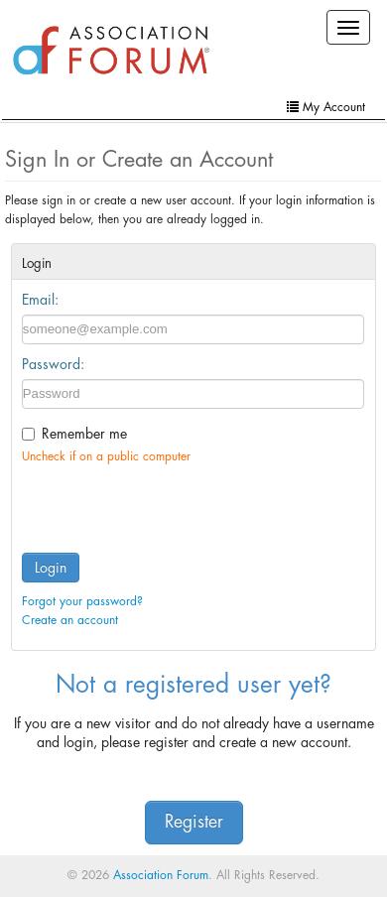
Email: (40, 300)
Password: (53, 364)
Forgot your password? (82, 601)
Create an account (70, 620)
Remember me (84, 434)
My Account (326, 107)
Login (50, 568)
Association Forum (160, 875)
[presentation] (172, 504)
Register (194, 822)
